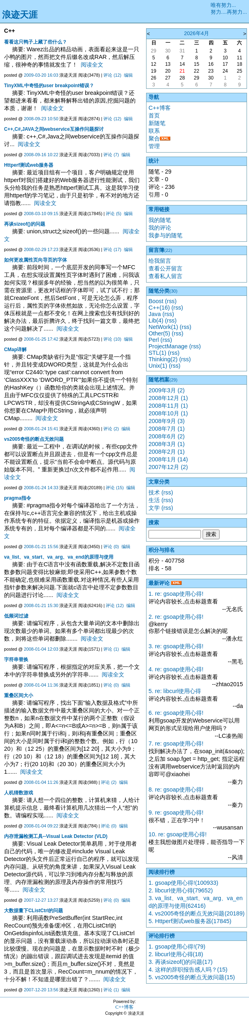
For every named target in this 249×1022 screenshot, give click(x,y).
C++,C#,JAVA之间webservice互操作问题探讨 (54, 129)
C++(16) (159, 307)
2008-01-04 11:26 (41, 782)
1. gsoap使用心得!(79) (177, 946)
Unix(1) (158, 365)
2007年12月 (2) (168, 467)
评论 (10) (112, 339)
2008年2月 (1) (167, 451)
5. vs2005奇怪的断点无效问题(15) (192, 977)
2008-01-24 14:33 (41, 487)
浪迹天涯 (20, 15)
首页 (154, 115)
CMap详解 (15, 349)
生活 (154, 500)
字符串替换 (16, 659)
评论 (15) (114, 487)
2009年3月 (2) (167, 390)
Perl (154, 340)
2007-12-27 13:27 (41, 900)
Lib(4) (156, 320)
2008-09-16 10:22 (41, 154)
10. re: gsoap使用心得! (178, 834)
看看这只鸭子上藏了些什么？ (35, 42)
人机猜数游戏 (18, 793)
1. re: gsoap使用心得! (176, 594)
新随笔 (157, 123)
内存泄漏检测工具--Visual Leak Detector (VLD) (55, 836)
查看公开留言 (165, 268)
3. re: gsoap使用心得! (176, 646)
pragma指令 (17, 498)
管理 (154, 146)
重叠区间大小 (18, 695)
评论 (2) (111, 428)
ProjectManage (168, 346)
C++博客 (160, 108)
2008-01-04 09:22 (41, 825)
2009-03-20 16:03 (41, 75)
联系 (154, 131)
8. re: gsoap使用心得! (176, 789)
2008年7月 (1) (167, 428)
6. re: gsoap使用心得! (176, 713)
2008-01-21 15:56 (41, 546)
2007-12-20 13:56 (41, 989)
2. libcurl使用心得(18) (176, 954)
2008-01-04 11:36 (41, 685)
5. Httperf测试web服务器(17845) (190, 921)
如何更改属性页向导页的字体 (35, 260)
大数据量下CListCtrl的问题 (33, 910)
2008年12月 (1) (168, 398)
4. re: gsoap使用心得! (176, 669)
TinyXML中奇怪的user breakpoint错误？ (49, 85)
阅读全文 (92, 64)
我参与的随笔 (165, 235)
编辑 (128, 75)
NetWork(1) (163, 327)
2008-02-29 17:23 (41, 249)
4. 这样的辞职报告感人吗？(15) (188, 969)
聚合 (154, 138)
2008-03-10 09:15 (41, 213)
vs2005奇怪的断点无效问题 (34, 439)
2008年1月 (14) (168, 459)
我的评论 (160, 227)
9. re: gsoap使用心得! (176, 812)
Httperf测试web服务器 (28, 165)
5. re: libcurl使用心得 (175, 691)
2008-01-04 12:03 (41, 649)
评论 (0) (111, 546)
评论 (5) (113, 213)
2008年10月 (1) (168, 413)
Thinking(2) (163, 359)
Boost (156, 301)
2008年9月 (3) (167, 421)
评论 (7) (111, 154)
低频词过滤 (16, 616)
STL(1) (157, 353)
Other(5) (159, 333)
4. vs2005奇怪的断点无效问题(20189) (197, 913)
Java (155, 314)
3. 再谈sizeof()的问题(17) (181, 962)
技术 (154, 492)
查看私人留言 (165, 276)
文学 (154, 508)
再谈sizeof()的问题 (24, 224)
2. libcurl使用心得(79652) (181, 890)
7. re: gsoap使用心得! (176, 743)
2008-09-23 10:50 (41, 118)
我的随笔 (160, 220)
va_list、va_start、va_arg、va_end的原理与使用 (58, 557)
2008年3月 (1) (167, 444)
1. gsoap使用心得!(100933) (183, 883)
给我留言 (160, 261)
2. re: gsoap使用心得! (176, 617)
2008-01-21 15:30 (41, 605)
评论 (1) (111, 649)
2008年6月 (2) (167, 436)
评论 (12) (112, 75)
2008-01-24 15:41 (41, 428)
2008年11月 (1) (168, 405)
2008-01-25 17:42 (41, 339)
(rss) (171, 301)
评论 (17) (112, 249)
